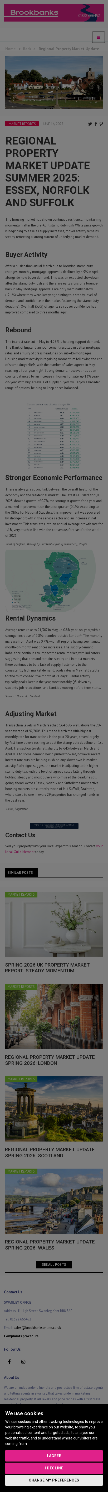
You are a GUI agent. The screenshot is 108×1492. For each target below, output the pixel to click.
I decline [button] (54, 1468)
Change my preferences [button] (54, 1480)
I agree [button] (54, 1456)
